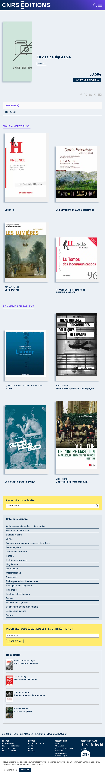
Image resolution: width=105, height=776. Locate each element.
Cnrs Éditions (10, 734)
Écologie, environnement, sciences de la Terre (28, 543)
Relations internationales (18, 594)
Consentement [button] (10, 770)
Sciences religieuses (16, 611)
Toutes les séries (9, 751)
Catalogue (26, 734)
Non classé (11, 577)
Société (9, 615)
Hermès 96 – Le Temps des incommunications (70, 291)
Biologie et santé (14, 534)
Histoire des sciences (16, 560)
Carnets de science (36, 743)
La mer (8, 389)
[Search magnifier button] (97, 506)
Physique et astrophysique (19, 585)
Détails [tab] (10, 111)
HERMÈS (31, 751)
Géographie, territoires (16, 551)
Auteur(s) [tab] (12, 105)
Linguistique (12, 564)
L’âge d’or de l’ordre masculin (72, 482)
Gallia (30, 748)
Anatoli (31, 746)
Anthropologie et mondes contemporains (25, 526)
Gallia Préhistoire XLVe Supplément (75, 210)
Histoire (10, 556)
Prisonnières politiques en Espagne (75, 389)
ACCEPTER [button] (25, 770)
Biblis (57, 743)
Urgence (9, 210)
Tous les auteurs (8, 743)
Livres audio (12, 568)
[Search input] (51, 505)
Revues (41, 63)
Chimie (9, 539)
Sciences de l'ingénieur (17, 602)
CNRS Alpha (59, 746)
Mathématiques (13, 573)
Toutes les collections (11, 746)
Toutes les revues (9, 748)
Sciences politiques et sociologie (22, 606)
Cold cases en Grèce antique (20, 482)
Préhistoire (11, 590)
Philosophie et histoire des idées (22, 581)
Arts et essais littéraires (17, 530)
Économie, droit (13, 547)
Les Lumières (12, 290)
